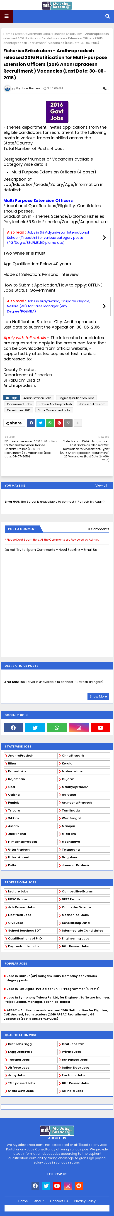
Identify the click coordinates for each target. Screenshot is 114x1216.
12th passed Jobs (21, 1083)
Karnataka (17, 771)
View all (101, 485)
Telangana (71, 849)
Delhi (12, 865)
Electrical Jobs (19, 915)
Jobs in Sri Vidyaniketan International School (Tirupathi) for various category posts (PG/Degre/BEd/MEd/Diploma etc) (48, 237)
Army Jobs (16, 1075)
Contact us (59, 1201)
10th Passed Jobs (75, 946)
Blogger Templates (67, 1206)
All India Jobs (72, 1091)
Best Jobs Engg (20, 1044)
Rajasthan (16, 779)
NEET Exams (71, 899)
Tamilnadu (71, 810)
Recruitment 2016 (19, 410)
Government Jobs (19, 404)
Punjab (13, 802)
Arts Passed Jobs (21, 907)
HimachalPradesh (22, 842)
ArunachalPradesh (77, 802)
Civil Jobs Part (73, 1044)
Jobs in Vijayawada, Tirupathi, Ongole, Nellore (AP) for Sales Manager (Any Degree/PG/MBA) (48, 306)
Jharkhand (17, 834)
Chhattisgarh (73, 755)
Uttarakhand (18, 857)
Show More (98, 696)
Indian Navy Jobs (75, 1067)
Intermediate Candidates (82, 930)
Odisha (14, 795)
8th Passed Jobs (74, 1059)
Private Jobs (71, 1052)
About (39, 1201)
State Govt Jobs (21, 1091)
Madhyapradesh (75, 787)
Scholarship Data (76, 923)
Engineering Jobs (75, 938)
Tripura (14, 810)
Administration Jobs (37, 398)
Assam (13, 826)
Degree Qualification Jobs (76, 398)
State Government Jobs (32, 34)
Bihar (12, 763)
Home (7, 34)
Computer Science (76, 907)
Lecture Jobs (18, 891)
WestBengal (71, 818)
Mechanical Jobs (75, 915)
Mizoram (69, 834)
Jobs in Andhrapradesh (55, 404)
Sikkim (13, 818)
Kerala (67, 763)
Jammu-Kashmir (76, 865)
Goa (11, 787)
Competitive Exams (77, 891)
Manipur (68, 826)
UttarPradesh (19, 849)
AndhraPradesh (20, 755)
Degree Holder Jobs (23, 946)
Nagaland (70, 857)
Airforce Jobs (18, 1067)
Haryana (69, 795)
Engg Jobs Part (20, 1052)
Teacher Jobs (18, 1059)
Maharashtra (72, 771)
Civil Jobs (15, 923)
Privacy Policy (85, 1201)
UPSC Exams (17, 899)
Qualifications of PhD (25, 938)
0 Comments (98, 529)
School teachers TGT (24, 930)
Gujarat (68, 779)
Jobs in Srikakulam (92, 404)
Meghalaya (71, 842)
